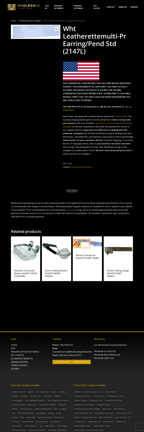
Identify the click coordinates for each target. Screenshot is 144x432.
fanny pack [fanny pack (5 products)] (106, 409)
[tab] (72, 190)
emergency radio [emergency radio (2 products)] (103, 404)
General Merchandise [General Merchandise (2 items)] (43, 409)
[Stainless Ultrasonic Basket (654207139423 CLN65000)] (25, 251)
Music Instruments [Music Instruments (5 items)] (45, 417)
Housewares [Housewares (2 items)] (41, 413)
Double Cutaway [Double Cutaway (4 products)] (80, 400)
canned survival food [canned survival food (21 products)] (82, 396)
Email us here (121, 116)
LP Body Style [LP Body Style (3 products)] (79, 421)
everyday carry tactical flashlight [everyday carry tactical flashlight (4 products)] (87, 409)
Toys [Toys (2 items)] (41, 426)
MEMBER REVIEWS (19, 362)
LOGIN (14, 345)
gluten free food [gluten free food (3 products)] (105, 417)
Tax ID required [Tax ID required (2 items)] (30, 426)
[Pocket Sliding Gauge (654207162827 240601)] (118, 251)
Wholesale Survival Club (105, 351)
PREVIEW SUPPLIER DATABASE (25, 351)
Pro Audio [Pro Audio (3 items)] (16, 421)
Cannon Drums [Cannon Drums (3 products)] (99, 396)
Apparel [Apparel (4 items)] (31, 392)
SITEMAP (15, 368)
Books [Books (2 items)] (54, 392)
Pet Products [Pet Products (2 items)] (59, 417)
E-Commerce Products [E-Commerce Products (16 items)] (47, 404)
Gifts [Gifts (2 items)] (55, 409)
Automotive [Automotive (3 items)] (45, 392)
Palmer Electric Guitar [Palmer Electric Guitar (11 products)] (101, 426)
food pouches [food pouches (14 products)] (119, 409)
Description (72, 190)
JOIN (13, 348)
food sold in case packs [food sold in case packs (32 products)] (104, 413)
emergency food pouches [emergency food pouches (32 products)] (84, 404)
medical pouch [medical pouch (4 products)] (108, 421)
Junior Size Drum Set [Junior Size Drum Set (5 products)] (122, 417)
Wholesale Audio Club (104, 358)
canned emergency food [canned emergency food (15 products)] (93, 392)
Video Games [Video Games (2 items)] (50, 426)
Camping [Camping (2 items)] (62, 392)
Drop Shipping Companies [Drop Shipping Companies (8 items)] (35, 400)
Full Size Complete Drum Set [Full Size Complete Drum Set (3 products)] (85, 417)
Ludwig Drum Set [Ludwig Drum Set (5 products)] (94, 421)
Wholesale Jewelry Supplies (30, 20)
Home (13, 20)
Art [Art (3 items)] (37, 392)
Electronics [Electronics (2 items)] (62, 404)
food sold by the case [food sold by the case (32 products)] (83, 413)
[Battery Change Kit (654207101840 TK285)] (87, 243)
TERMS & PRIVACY (19, 365)
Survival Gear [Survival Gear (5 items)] (55, 421)
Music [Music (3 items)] (22, 417)
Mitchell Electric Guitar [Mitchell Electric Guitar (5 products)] (82, 426)
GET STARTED (17, 355)
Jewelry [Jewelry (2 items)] (59, 413)
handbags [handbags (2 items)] (63, 409)
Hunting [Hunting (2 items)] (51, 413)
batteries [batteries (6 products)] (77, 392)
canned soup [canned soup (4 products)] (110, 392)
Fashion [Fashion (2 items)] (15, 409)
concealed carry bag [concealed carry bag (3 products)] (115, 396)
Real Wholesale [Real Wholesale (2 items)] (28, 421)
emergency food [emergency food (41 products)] (95, 400)
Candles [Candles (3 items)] (15, 396)
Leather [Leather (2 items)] (15, 417)
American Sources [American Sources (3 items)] (19, 392)
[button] (56, 29)
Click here (70, 210)
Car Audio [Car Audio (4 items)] (24, 396)
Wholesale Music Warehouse (107, 354)
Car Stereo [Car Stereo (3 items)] (47, 396)
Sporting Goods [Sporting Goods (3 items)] (42, 421)
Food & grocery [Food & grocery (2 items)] (26, 409)
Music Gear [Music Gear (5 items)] (31, 417)
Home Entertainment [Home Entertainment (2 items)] (25, 413)
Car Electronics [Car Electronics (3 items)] (35, 396)
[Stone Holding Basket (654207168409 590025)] (56, 251)
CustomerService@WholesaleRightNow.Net (72, 351)
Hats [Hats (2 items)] (13, 413)
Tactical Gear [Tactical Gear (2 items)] (17, 426)
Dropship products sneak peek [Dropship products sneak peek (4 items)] (24, 404)
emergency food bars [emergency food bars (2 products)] (113, 400)
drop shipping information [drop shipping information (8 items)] (57, 400)
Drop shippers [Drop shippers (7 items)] (17, 400)
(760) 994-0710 (66, 345)
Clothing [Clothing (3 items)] (57, 396)
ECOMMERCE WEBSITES (22, 358)
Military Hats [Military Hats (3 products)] (121, 421)
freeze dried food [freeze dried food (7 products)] (123, 413)
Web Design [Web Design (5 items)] (62, 426)
